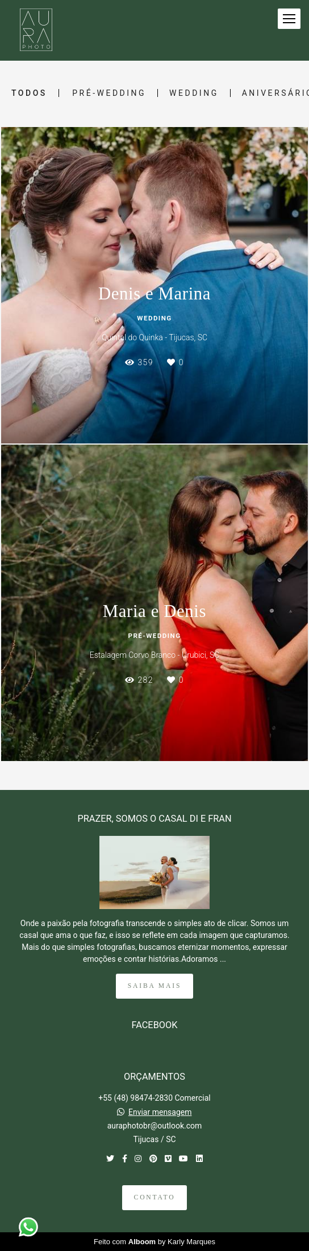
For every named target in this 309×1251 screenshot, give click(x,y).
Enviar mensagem (160, 1112)
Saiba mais (154, 986)
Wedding (194, 93)
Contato (155, 1197)
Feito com (154, 1241)
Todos (29, 93)
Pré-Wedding (109, 93)
